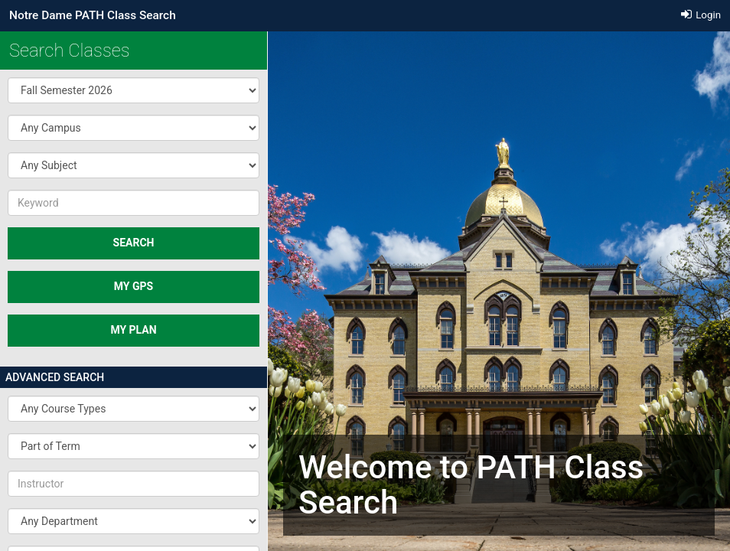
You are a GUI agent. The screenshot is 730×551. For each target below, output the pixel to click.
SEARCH (134, 242)
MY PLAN (133, 330)
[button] (133, 90)
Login (701, 15)
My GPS (133, 286)
